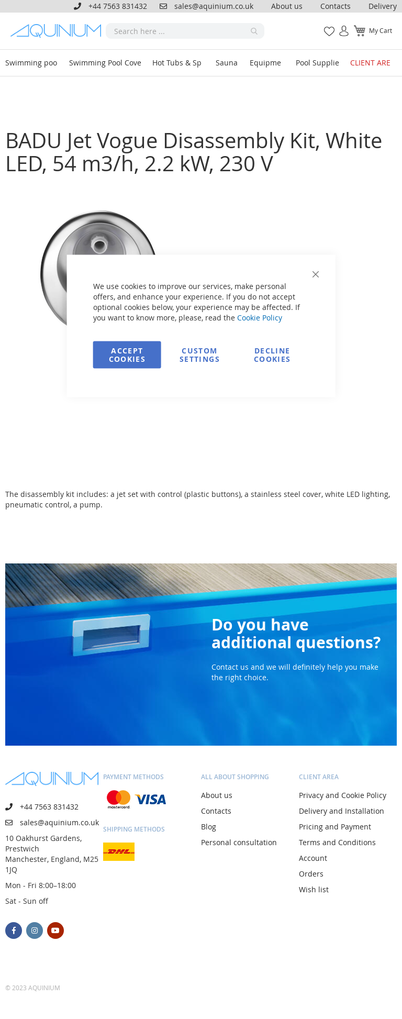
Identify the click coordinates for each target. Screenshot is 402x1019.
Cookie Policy (259, 318)
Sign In (340, 25)
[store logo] (58, 31)
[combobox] (185, 31)
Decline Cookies (272, 355)
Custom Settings (200, 355)
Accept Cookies (127, 355)
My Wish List (325, 25)
